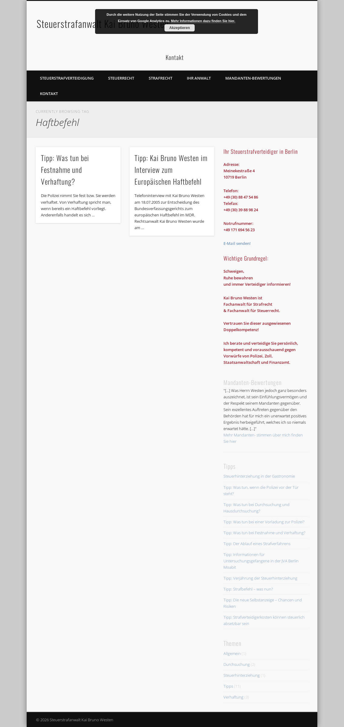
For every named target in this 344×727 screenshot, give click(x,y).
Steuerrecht (121, 78)
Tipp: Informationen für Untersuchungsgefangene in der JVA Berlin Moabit (261, 561)
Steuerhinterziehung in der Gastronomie (259, 476)
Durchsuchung (236, 664)
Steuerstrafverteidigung (67, 78)
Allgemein (232, 653)
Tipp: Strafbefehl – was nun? (248, 589)
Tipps (228, 686)
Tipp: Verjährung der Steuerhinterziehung (260, 578)
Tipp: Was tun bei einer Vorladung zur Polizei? (263, 522)
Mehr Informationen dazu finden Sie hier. (203, 21)
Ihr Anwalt (199, 78)
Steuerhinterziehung (241, 675)
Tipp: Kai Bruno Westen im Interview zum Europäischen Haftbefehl (170, 169)
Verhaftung (233, 697)
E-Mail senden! (237, 243)
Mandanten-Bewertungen (253, 78)
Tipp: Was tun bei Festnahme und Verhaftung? (65, 169)
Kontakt (49, 93)
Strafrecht (160, 78)
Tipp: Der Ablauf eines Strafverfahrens (256, 543)
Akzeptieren (179, 28)
